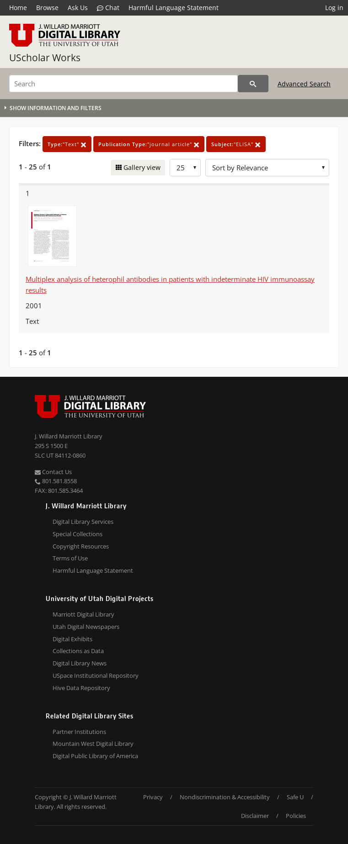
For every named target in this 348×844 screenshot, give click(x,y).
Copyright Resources (81, 546)
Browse (47, 7)
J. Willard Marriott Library (68, 436)
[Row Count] (185, 167)
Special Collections (77, 534)
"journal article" (148, 144)
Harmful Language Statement (173, 7)
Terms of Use (70, 558)
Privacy (153, 797)
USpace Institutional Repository (96, 675)
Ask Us (78, 7)
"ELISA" (236, 144)
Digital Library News (80, 663)
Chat (108, 7)
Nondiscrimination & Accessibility (225, 797)
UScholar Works (44, 57)
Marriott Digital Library (83, 614)
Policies (296, 816)
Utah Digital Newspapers (86, 626)
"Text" (67, 144)
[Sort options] (267, 167)
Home (18, 7)
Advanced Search (304, 83)
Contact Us (53, 472)
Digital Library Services (83, 521)
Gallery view (141, 167)
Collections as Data (78, 651)
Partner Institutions (79, 732)
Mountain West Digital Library (93, 743)
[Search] (123, 83)
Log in (334, 7)
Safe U (295, 797)
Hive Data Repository (81, 688)
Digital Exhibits (72, 639)
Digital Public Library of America (95, 756)
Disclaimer (255, 816)
